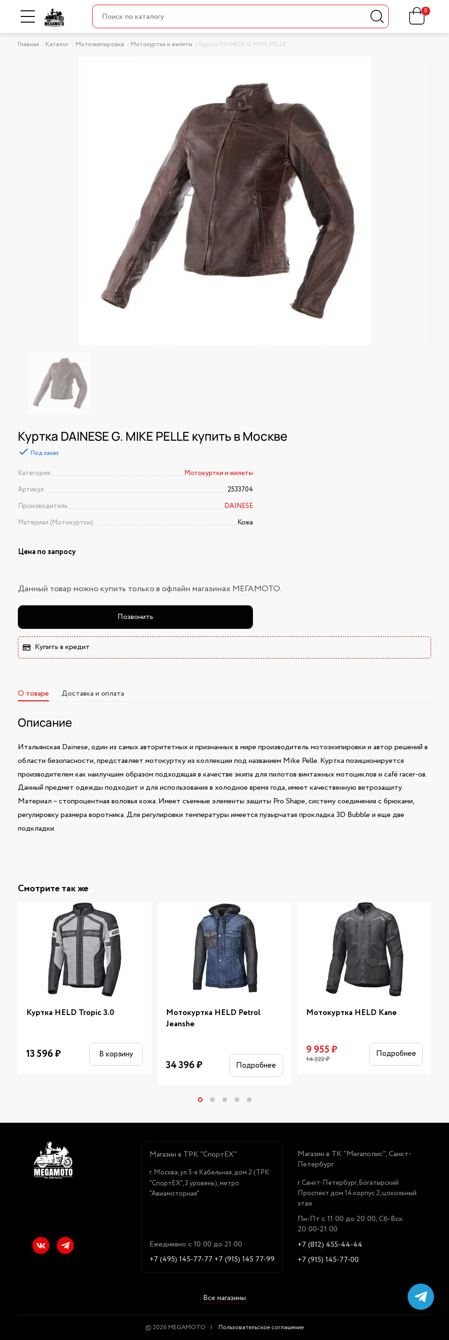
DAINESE (238, 506)
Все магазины (224, 1298)
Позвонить (135, 616)
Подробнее (256, 1065)
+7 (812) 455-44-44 (330, 1245)
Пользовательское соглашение (261, 1327)
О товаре (33, 693)
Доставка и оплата (93, 693)
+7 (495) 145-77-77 (181, 1259)
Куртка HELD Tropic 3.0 (70, 1012)
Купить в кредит (56, 647)
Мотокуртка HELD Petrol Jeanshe (213, 1018)
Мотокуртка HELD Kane (351, 1012)
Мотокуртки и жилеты (218, 473)
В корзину (116, 1054)
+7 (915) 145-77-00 (328, 1260)
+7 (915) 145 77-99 (244, 1259)
